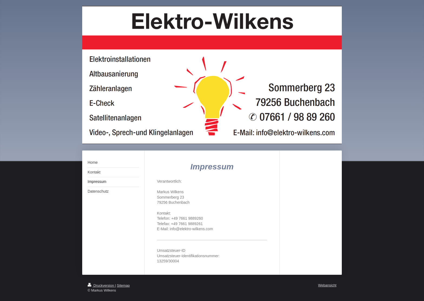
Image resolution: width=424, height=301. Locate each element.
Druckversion (101, 285)
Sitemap (123, 285)
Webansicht (327, 285)
